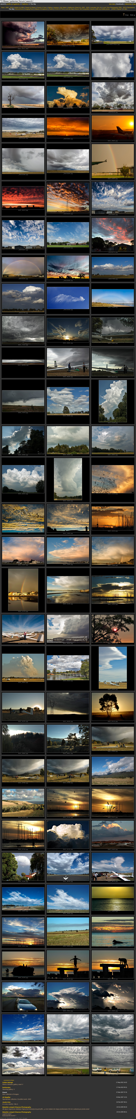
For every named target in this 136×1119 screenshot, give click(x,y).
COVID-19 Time (59, 9)
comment (6, 1080)
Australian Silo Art (95, 7)
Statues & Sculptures (41, 9)
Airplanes (56, 7)
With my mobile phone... (103, 9)
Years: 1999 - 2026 (7, 7)
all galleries (16, 4)
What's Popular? (117, 9)
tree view (112, 4)
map (134, 4)
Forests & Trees (42, 7)
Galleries (25, 4)
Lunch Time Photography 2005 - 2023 (114, 7)
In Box (125, 9)
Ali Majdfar (6, 1097)
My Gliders (63, 7)
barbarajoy (6, 1087)
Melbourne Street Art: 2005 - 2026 (78, 7)
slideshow (128, 4)
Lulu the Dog (69, 9)
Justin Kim (6, 1102)
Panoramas (130, 7)
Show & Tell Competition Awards (84, 9)
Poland (51, 9)
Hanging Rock (29, 9)
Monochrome (19, 9)
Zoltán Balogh (7, 1082)
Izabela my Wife (19, 7)
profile (9, 4)
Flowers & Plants (30, 7)
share (12, 1080)
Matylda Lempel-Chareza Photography (16, 1107)
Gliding (50, 7)
